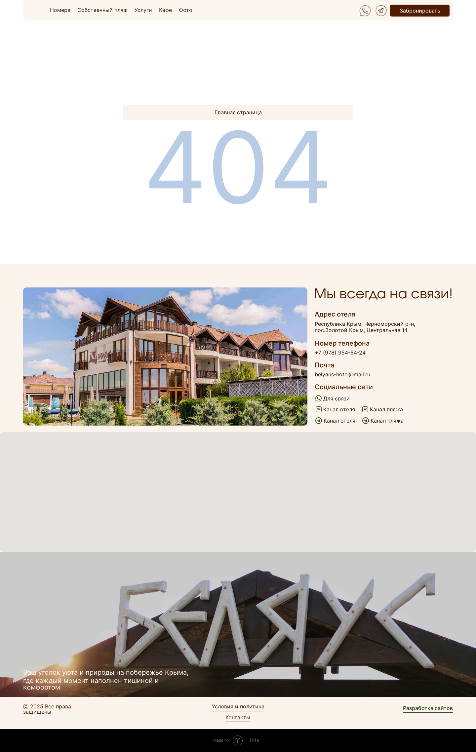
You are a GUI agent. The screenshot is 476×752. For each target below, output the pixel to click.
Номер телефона (342, 343)
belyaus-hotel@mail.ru (342, 374)
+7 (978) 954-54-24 (340, 352)
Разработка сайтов (428, 708)
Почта (324, 365)
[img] (365, 10)
